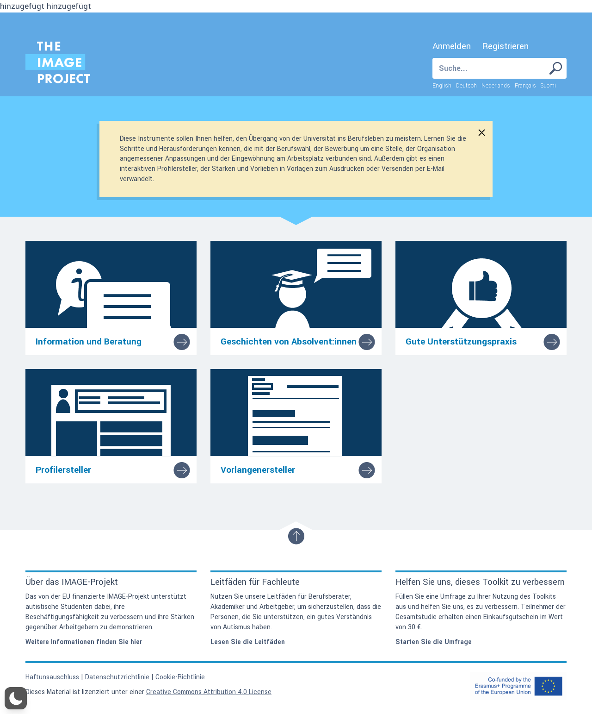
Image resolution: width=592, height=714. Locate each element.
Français (525, 85)
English (441, 85)
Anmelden (451, 46)
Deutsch (466, 85)
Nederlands (495, 85)
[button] (16, 698)
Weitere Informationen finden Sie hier (83, 642)
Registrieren (505, 46)
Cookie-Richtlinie (180, 677)
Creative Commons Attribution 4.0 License (208, 692)
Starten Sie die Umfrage (433, 642)
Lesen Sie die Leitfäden (247, 642)
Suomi (548, 85)
